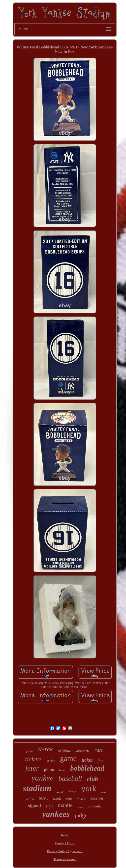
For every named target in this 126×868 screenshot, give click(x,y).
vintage (72, 791)
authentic (94, 806)
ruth (69, 799)
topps (80, 807)
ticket (87, 760)
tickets (33, 759)
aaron (30, 799)
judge (81, 815)
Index (65, 835)
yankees (56, 814)
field (29, 751)
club (92, 779)
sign (49, 806)
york (88, 788)
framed (81, 799)
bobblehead (87, 768)
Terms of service (65, 859)
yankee (43, 777)
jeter (32, 768)
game (68, 758)
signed (34, 805)
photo (49, 769)
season (83, 750)
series (51, 761)
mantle (65, 805)
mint (104, 791)
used (57, 798)
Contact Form (64, 843)
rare (98, 750)
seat (43, 797)
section (97, 798)
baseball (70, 778)
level (62, 770)
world (59, 791)
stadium (37, 788)
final (100, 761)
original (64, 750)
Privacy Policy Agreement (64, 851)
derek (45, 749)
